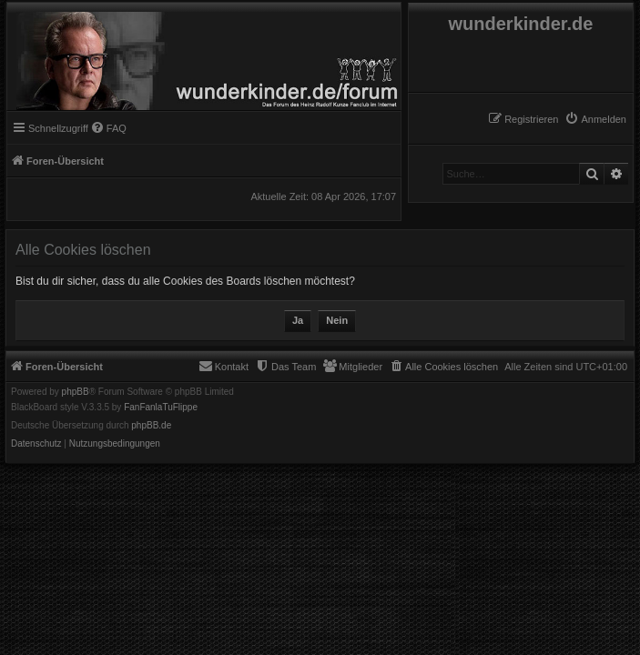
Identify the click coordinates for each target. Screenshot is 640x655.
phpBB (75, 392)
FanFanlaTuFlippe (161, 407)
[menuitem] (595, 119)
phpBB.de (151, 425)
